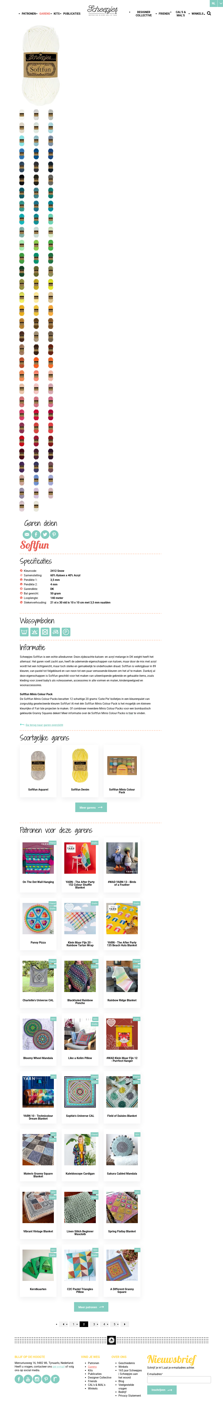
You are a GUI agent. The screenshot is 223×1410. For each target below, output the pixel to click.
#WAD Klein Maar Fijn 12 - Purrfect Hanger (121, 1059)
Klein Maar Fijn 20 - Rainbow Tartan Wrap (80, 944)
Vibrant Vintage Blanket (38, 1231)
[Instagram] (37, 1379)
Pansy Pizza (38, 942)
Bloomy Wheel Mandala (38, 1058)
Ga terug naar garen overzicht (44, 725)
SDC (95, 961)
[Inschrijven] (162, 1390)
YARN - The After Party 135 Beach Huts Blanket (122, 944)
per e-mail (59, 1366)
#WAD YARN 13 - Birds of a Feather (122, 883)
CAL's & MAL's (181, 13)
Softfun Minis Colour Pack (122, 791)
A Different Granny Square (122, 1290)
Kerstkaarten (38, 1289)
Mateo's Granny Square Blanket (38, 1175)
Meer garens (88, 807)
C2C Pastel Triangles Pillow (80, 1290)
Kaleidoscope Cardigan (80, 1173)
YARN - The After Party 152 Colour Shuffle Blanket (80, 884)
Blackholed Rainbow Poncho (80, 1002)
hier (131, 713)
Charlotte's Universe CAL (38, 1000)
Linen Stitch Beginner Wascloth (80, 1233)
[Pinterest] (46, 1379)
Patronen (29, 13)
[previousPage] (63, 1324)
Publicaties (71, 13)
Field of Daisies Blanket (122, 1115)
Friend (52, 843)
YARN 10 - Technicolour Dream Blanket (38, 1117)
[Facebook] (19, 1379)
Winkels (197, 13)
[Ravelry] (55, 1379)
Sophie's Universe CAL (80, 1115)
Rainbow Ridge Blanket (121, 1000)
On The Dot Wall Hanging (38, 882)
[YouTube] (28, 1379)
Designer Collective (144, 13)
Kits (57, 13)
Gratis (95, 843)
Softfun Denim (80, 789)
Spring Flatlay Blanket (122, 1231)
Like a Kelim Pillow (80, 1058)
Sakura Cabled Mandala (122, 1173)
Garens (44, 13)
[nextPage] (124, 1324)
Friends (164, 13)
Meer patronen (87, 1307)
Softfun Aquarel (38, 789)
